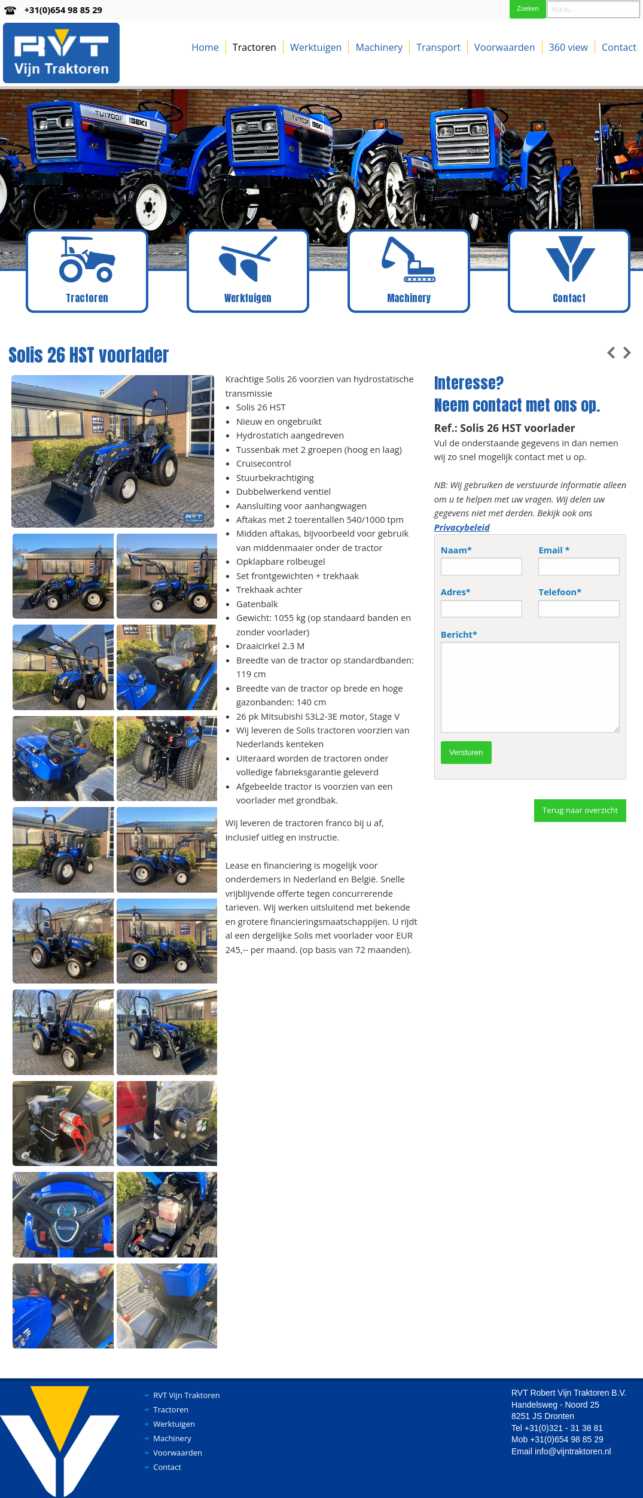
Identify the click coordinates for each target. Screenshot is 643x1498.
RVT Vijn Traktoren (186, 1395)
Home (205, 47)
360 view (569, 47)
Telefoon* (579, 601)
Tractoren (254, 47)
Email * (579, 560)
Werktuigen (316, 47)
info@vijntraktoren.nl (573, 1451)
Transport (438, 47)
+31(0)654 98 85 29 (63, 10)
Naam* (481, 560)
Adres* (481, 601)
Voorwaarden (504, 47)
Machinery (379, 47)
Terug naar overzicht (580, 810)
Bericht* (530, 680)
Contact (619, 47)
